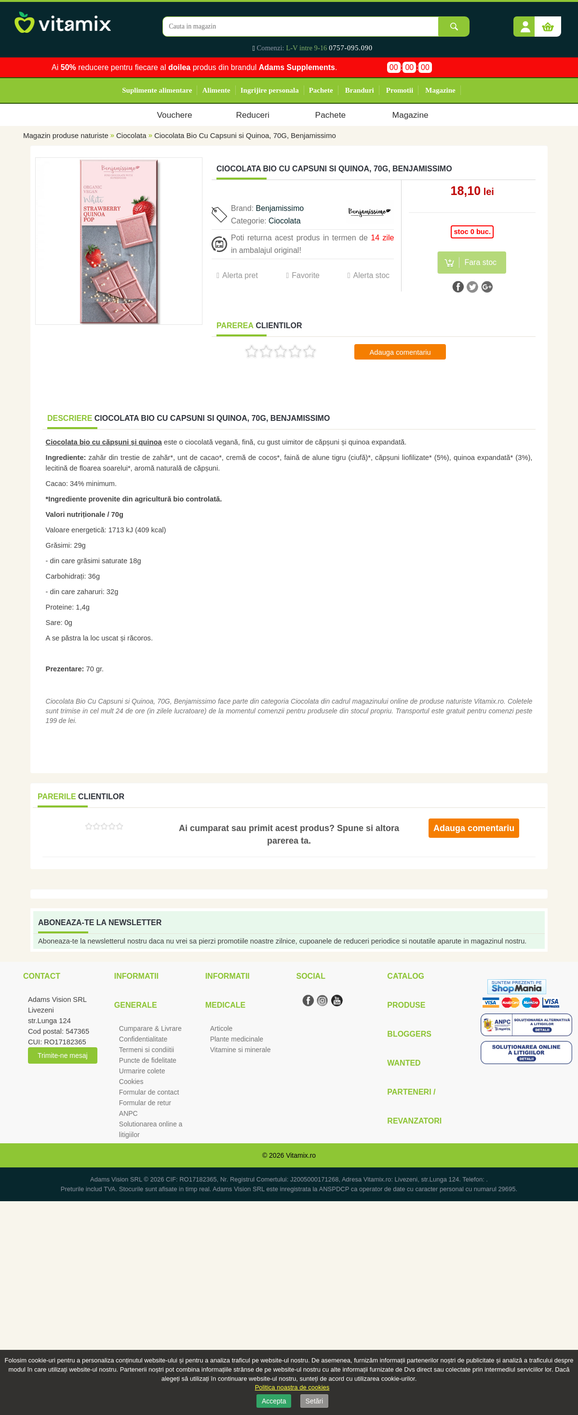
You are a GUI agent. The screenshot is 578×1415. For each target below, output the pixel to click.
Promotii (399, 90)
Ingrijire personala (270, 90)
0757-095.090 (351, 48)
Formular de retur (145, 1103)
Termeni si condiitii (146, 1050)
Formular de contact (149, 1092)
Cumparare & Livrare (150, 1028)
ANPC (128, 1113)
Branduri (359, 90)
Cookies (131, 1081)
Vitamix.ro (301, 1155)
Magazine (440, 90)
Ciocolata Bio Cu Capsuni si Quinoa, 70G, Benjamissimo (245, 135)
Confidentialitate (143, 1039)
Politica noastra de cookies (292, 1387)
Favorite (306, 275)
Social (310, 976)
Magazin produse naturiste (65, 135)
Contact (41, 976)
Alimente (216, 90)
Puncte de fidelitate (147, 1060)
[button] (525, 23)
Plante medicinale (237, 1039)
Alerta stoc (371, 275)
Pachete (321, 90)
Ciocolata (131, 135)
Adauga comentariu (400, 352)
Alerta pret (240, 275)
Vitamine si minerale (240, 1050)
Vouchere (174, 115)
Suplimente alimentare (157, 90)
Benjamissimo (280, 208)
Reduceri (252, 115)
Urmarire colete (142, 1071)
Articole (221, 1028)
